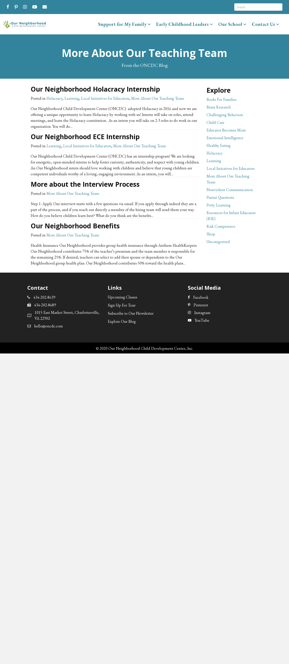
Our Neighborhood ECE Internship (85, 136)
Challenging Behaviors (224, 114)
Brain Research (218, 107)
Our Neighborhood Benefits (75, 225)
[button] (149, 24)
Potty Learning (218, 205)
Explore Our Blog (122, 321)
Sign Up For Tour (122, 305)
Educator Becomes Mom (226, 130)
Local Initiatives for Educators (105, 98)
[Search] (258, 7)
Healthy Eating (218, 145)
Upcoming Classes (122, 297)
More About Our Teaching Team (157, 98)
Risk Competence (220, 226)
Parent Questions (220, 197)
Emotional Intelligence (224, 137)
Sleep (210, 233)
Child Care (215, 122)
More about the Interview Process (85, 184)
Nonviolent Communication (229, 189)
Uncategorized (218, 241)
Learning (71, 98)
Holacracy (54, 98)
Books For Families (221, 99)
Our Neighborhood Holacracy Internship (95, 89)
